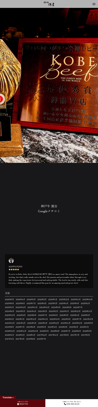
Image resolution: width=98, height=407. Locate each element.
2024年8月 (66, 307)
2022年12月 (31, 319)
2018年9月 (44, 331)
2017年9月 (64, 335)
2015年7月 (41, 339)
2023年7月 (42, 315)
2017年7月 (75, 335)
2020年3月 (31, 323)
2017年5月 (85, 335)
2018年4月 (9, 335)
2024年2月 (53, 311)
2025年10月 (87, 299)
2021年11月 (10, 323)
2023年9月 (21, 315)
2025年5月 (52, 303)
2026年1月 (52, 299)
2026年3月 (31, 299)
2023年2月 (9, 319)
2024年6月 (9, 311)
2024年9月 (55, 307)
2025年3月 (74, 303)
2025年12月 (64, 299)
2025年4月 (63, 303)
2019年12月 (54, 323)
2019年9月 (88, 323)
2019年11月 (65, 323)
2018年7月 (65, 331)
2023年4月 (74, 315)
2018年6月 (76, 331)
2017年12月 (42, 335)
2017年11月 (53, 335)
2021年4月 (20, 323)
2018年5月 (87, 331)
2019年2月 (73, 327)
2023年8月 (31, 315)
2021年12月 (88, 319)
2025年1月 (9, 307)
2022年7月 (76, 319)
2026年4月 (20, 299)
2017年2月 (20, 339)
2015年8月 (30, 339)
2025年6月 (42, 303)
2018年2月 (20, 335)
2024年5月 (20, 311)
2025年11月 (76, 299)
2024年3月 (42, 311)
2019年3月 (63, 327)
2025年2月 (85, 303)
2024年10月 (44, 307)
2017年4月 (9, 339)
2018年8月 (55, 331)
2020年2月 (42, 323)
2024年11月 (33, 307)
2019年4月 (52, 327)
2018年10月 (33, 331)
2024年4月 (31, 311)
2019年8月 (9, 327)
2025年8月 (20, 303)
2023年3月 (85, 315)
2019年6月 (30, 327)
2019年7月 (20, 327)
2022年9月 (66, 319)
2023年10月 (10, 315)
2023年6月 (53, 315)
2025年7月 (31, 303)
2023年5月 (64, 315)
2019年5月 (41, 327)
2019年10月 (77, 323)
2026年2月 (42, 299)
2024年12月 (21, 307)
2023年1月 (20, 319)
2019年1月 (84, 327)
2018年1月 (31, 335)
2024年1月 (64, 311)
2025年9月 (9, 303)
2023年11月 (87, 311)
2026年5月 (9, 299)
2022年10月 (55, 319)
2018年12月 (10, 331)
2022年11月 (43, 319)
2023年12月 (75, 311)
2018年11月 (21, 331)
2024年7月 (77, 307)
